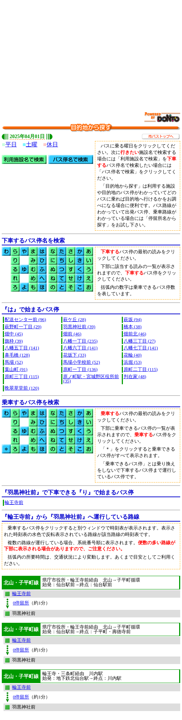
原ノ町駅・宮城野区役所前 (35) (91, 379)
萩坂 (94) (133, 319)
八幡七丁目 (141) (141, 347)
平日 (11, 144)
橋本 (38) (133, 326)
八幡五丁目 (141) (22, 347)
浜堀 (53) (133, 362)
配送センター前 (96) (25, 319)
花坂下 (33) (74, 355)
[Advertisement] (92, 52)
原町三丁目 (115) (22, 376)
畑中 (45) (14, 334)
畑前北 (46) (135, 334)
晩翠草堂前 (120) (22, 388)
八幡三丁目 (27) (140, 341)
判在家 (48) (135, 376)
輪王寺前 (14, 502)
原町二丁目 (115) (141, 369)
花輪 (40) (133, 355)
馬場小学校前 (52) (81, 362)
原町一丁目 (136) (80, 369)
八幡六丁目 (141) (80, 347)
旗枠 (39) (14, 341)
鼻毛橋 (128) (17, 355)
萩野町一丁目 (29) (23, 326)
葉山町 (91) (16, 369)
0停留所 (21, 603)
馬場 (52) (14, 362)
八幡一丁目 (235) (80, 341)
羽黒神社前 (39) (79, 326)
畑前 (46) (72, 334)
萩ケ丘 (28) (74, 319)
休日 (52, 144)
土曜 (31, 144)
